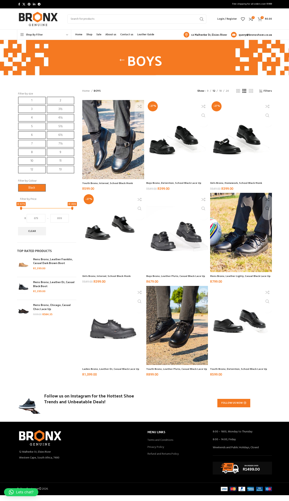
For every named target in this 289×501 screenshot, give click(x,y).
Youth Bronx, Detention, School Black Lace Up (240, 371)
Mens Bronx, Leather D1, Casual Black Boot (53, 284)
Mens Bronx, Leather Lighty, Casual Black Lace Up (238, 275)
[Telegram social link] (39, 4)
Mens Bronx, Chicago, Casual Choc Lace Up (52, 307)
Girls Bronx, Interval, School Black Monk (108, 273)
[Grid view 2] (238, 91)
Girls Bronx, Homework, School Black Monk (239, 181)
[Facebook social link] (19, 4)
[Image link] (40, 443)
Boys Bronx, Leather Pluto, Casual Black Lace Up (176, 275)
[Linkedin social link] (34, 4)
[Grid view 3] (244, 91)
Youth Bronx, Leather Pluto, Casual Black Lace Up (174, 371)
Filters (268, 91)
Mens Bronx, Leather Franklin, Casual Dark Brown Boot (53, 261)
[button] (21, 492)
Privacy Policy (156, 453)
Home (86, 91)
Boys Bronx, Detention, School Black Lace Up (177, 181)
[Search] (136, 19)
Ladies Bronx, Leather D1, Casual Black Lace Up (111, 371)
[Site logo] (38, 19)
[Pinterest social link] (29, 4)
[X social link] (23, 4)
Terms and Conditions (160, 446)
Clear (32, 231)
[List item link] (79, 463)
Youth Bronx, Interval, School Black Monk (109, 181)
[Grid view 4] (251, 91)
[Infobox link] (205, 35)
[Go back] (122, 60)
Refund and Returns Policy (163, 460)
